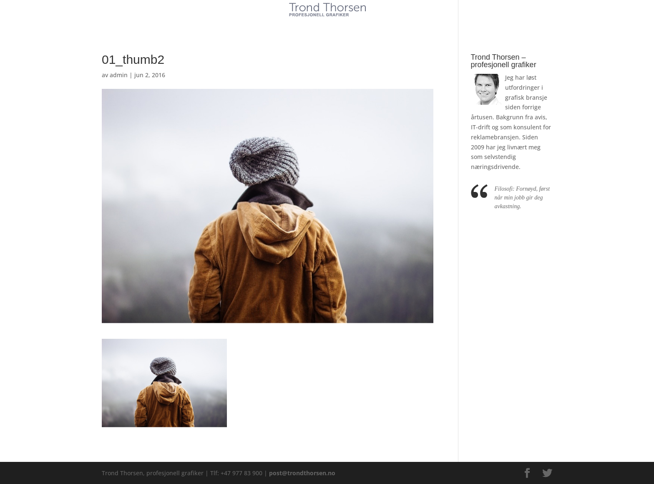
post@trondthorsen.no (302, 473)
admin (119, 75)
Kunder (263, 24)
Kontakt (389, 24)
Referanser (346, 24)
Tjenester (302, 24)
